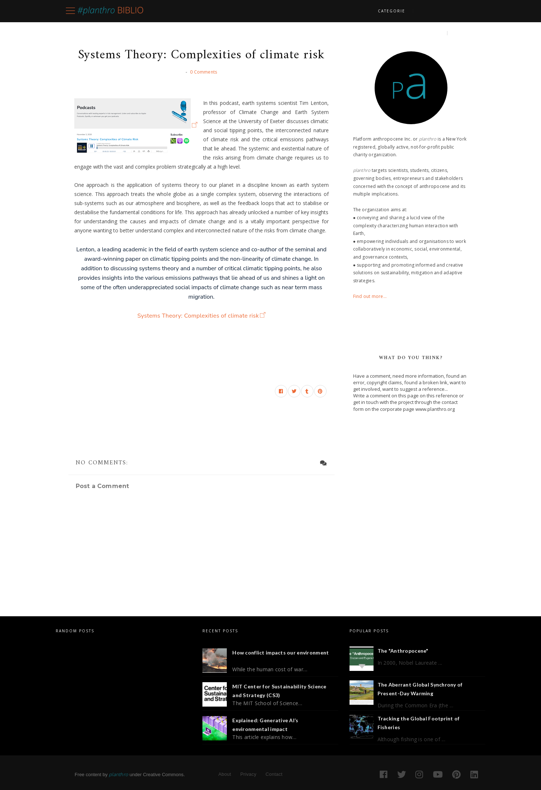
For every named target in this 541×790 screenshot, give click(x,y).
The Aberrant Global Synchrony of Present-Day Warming (420, 688)
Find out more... (370, 296)
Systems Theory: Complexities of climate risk (198, 316)
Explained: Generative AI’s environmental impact (265, 724)
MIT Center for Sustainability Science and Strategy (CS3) (279, 690)
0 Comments (203, 72)
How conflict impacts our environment (280, 652)
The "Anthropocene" (403, 651)
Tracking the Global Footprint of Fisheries (419, 722)
